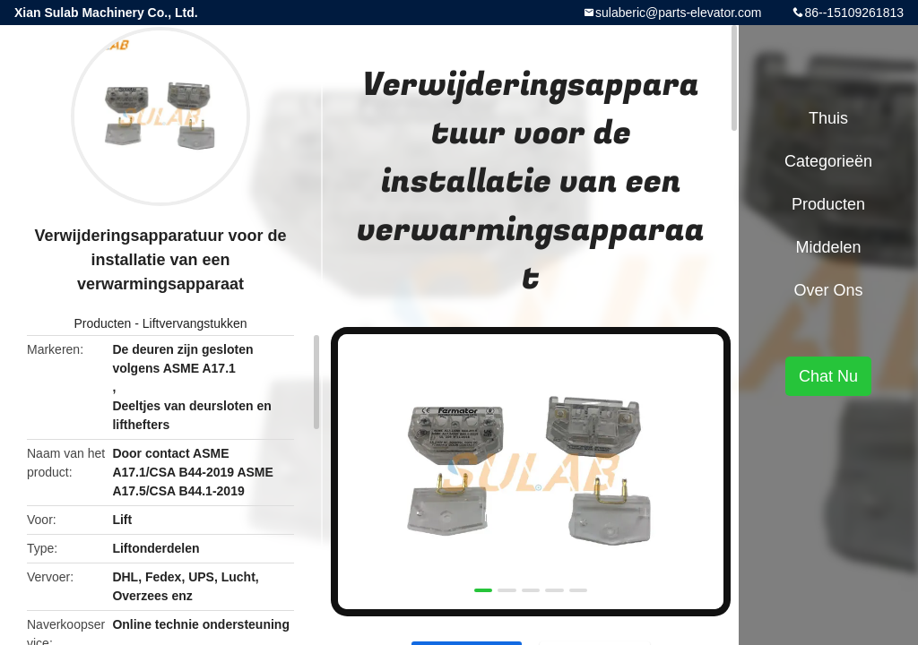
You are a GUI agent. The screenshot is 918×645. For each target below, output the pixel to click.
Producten (102, 323)
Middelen (828, 247)
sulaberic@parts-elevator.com (678, 12)
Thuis (828, 118)
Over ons (827, 290)
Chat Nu (828, 376)
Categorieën (828, 161)
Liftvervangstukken (195, 323)
